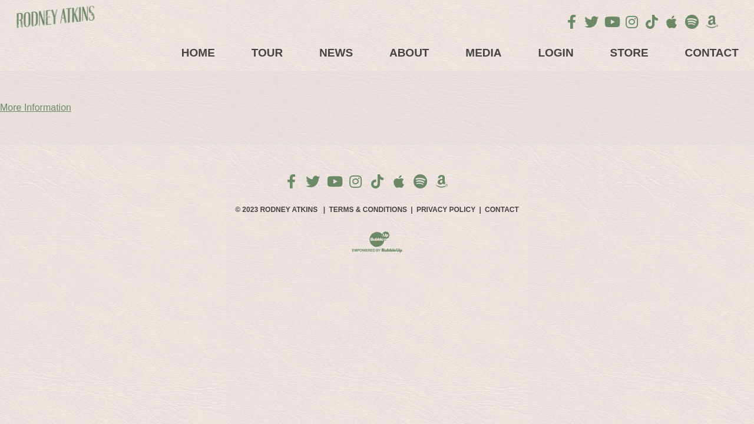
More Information (35, 107)
